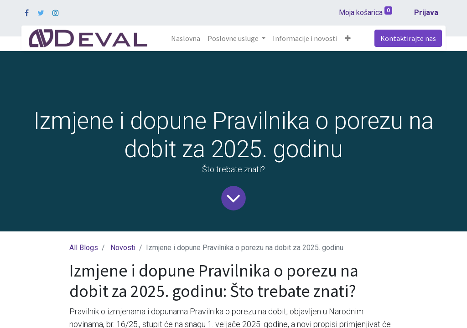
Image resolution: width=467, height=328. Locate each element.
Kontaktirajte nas (408, 38)
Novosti (122, 247)
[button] (347, 38)
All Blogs (83, 247)
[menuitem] (185, 38)
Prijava (426, 12)
